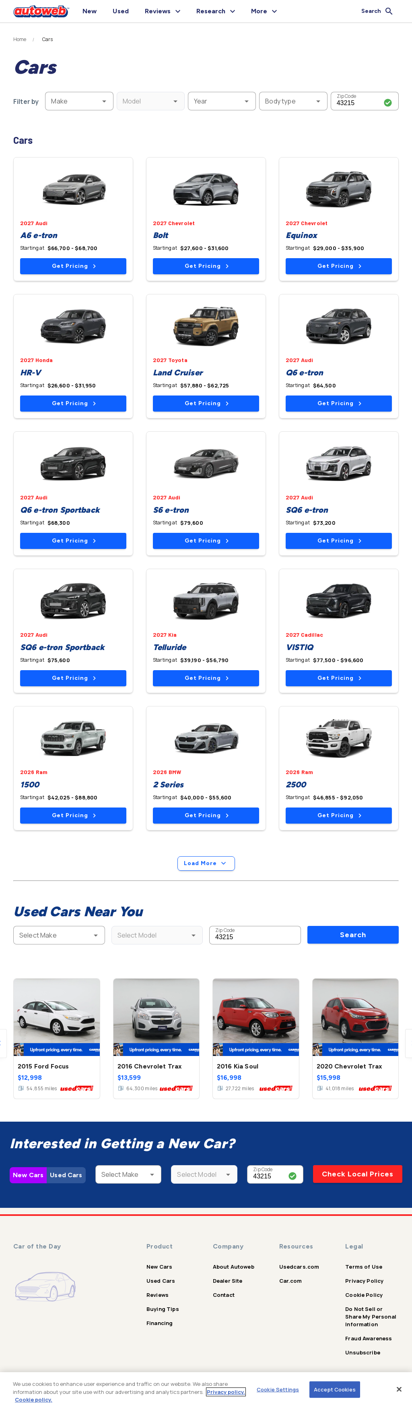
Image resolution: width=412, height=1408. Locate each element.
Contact (224, 1294)
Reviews (157, 1294)
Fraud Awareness (368, 1338)
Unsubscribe (362, 1352)
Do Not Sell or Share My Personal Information (370, 1316)
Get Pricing (74, 266)
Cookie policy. (33, 1399)
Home (20, 39)
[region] (206, 1390)
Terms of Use (363, 1266)
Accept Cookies (335, 1389)
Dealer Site (228, 1280)
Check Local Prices (357, 1174)
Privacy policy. (226, 1392)
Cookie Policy (364, 1294)
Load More (206, 863)
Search (353, 934)
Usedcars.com (299, 1266)
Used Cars (66, 1175)
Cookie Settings (278, 1389)
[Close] (399, 1389)
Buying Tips (162, 1309)
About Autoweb (233, 1266)
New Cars (28, 1175)
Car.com (290, 1280)
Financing (159, 1323)
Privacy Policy (364, 1280)
